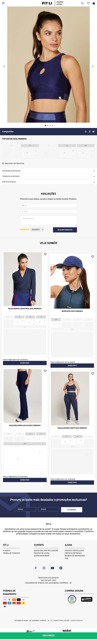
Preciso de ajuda (41, 553)
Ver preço (48, 635)
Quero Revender (41, 556)
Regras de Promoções (75, 556)
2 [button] (47, 125)
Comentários (48, 220)
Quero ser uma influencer (46, 551)
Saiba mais (24, 363)
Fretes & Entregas (73, 553)
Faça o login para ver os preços (15, 360)
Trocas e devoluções (74, 551)
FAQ (66, 558)
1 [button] (45, 125)
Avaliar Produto (64, 230)
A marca (6, 551)
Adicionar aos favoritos (14, 163)
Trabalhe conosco (11, 553)
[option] (48, 65)
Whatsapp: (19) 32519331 (48, 578)
